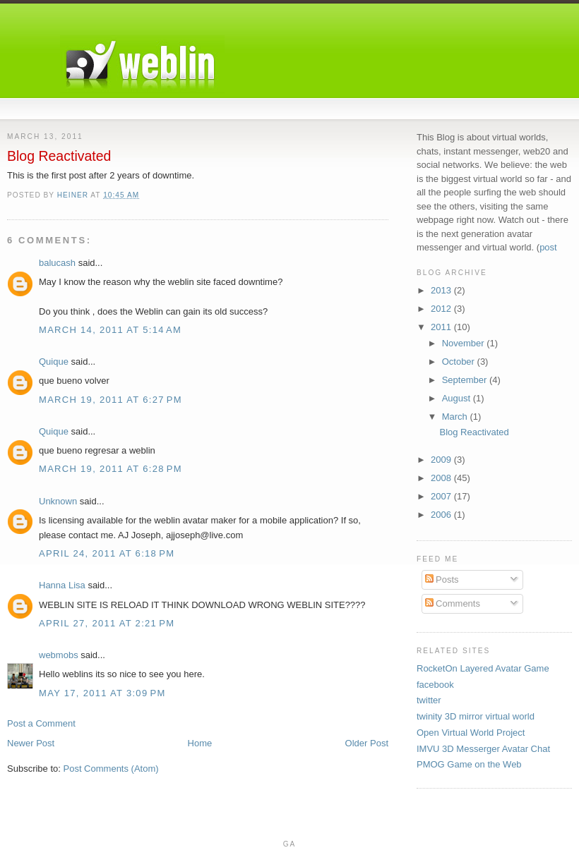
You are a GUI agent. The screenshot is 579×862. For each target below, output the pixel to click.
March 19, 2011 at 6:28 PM (110, 468)
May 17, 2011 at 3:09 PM (102, 693)
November (464, 343)
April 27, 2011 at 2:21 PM (106, 623)
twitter (429, 700)
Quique (53, 361)
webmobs (58, 655)
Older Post (366, 743)
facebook (435, 684)
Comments (452, 603)
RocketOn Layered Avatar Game (483, 668)
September (465, 380)
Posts (442, 579)
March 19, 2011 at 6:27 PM (110, 399)
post (548, 247)
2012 (442, 308)
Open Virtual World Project (471, 732)
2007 (442, 496)
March (456, 416)
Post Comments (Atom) (111, 768)
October (459, 361)
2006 (442, 514)
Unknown (58, 501)
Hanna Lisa (62, 585)
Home (200, 743)
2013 (442, 290)
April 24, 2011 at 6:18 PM (106, 553)
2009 (442, 459)
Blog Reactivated (473, 432)
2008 (442, 478)
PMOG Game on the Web (469, 764)
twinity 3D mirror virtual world (476, 716)
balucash (57, 262)
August (457, 398)
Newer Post (30, 743)
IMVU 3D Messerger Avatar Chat (483, 748)
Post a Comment (41, 723)
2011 (442, 327)
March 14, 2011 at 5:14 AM (110, 329)
